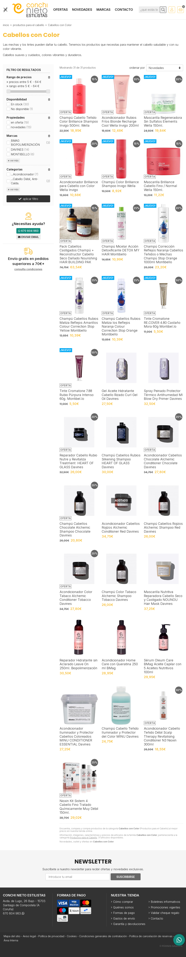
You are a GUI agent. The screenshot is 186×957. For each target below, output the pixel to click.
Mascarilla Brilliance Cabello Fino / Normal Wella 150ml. (160, 186)
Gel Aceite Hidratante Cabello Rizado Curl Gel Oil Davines (120, 395)
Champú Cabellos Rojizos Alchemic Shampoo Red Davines (163, 527)
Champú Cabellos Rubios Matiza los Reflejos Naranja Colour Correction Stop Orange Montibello (121, 326)
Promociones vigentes (165, 907)
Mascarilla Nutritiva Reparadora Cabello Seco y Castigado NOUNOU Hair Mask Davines (163, 598)
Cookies (72, 936)
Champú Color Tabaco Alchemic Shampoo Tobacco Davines (119, 596)
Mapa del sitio (12, 936)
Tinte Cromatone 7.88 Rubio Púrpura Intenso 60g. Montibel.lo (77, 395)
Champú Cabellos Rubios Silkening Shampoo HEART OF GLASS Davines (121, 461)
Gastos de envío (124, 918)
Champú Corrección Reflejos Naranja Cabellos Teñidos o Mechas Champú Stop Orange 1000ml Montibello (163, 254)
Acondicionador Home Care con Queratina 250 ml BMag (120, 664)
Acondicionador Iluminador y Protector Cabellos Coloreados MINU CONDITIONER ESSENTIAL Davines (77, 736)
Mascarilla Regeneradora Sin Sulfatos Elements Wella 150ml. (163, 121)
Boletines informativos (165, 902)
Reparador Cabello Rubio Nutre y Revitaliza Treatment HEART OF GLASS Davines (78, 461)
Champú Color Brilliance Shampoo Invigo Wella (120, 184)
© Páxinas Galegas (171, 946)
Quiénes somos (123, 907)
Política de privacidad (51, 936)
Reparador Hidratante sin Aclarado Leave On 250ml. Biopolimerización (79, 664)
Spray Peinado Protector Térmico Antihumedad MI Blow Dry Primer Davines (163, 395)
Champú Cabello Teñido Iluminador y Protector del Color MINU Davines (120, 732)
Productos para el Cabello (83, 837)
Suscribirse (125, 877)
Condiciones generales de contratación (103, 936)
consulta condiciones (28, 269)
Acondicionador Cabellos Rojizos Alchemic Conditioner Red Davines (121, 527)
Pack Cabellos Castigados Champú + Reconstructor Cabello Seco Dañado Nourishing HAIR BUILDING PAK (78, 254)
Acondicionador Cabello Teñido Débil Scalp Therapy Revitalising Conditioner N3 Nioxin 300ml (162, 736)
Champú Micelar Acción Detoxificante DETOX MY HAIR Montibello (120, 250)
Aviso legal (29, 936)
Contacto (157, 918)
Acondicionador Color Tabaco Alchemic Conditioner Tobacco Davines (76, 598)
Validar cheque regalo (165, 913)
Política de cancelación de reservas (150, 936)
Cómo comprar (123, 902)
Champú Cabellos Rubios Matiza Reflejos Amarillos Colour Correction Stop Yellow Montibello (79, 324)
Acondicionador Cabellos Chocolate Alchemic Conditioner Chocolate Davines (163, 461)
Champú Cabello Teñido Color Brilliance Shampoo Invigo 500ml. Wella (79, 121)
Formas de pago (124, 913)
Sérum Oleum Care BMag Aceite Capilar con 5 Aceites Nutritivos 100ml (162, 666)
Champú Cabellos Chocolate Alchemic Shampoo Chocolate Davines (75, 529)
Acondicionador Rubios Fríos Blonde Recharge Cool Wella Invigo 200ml (120, 121)
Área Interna (11, 940)
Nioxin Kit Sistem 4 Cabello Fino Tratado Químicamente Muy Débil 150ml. (79, 807)
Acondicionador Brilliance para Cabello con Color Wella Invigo (79, 186)
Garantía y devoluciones (129, 924)
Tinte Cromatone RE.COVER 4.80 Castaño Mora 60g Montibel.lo (162, 322)
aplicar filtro (30, 199)
